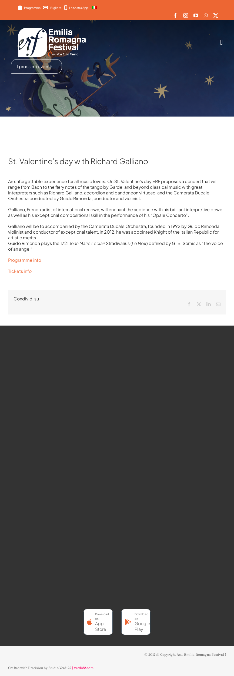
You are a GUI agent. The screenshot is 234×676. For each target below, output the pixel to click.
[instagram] (185, 15)
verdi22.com (83, 668)
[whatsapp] (206, 15)
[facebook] (175, 15)
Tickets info (20, 271)
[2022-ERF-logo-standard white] (52, 28)
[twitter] (215, 15)
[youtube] (195, 15)
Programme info (25, 260)
